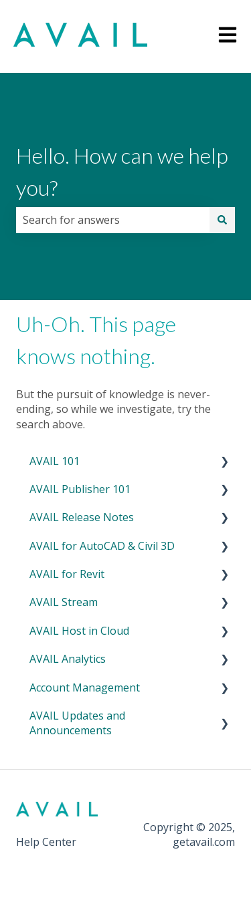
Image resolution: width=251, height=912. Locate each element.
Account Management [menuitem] (84, 687)
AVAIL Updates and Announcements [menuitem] (77, 723)
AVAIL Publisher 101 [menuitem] (80, 489)
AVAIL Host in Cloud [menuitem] (79, 630)
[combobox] (113, 220)
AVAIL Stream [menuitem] (63, 602)
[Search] (222, 220)
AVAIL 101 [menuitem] (54, 461)
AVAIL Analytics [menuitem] (67, 658)
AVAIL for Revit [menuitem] (66, 574)
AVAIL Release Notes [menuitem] (81, 517)
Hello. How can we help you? (122, 171)
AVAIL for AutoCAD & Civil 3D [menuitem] (102, 546)
